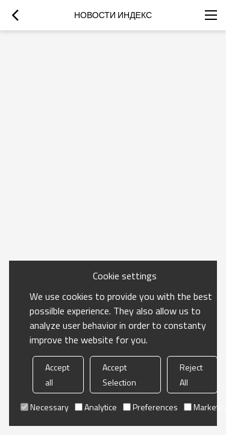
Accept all (57, 375)
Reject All (191, 375)
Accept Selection (119, 375)
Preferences (150, 407)
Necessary (44, 407)
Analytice (96, 407)
